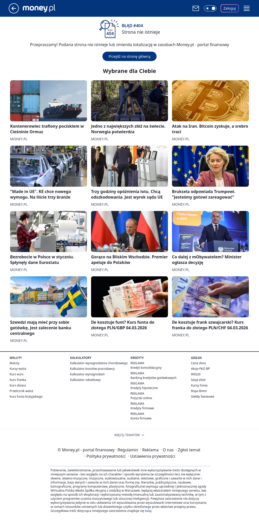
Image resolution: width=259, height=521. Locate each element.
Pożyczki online (141, 398)
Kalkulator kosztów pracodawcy (92, 368)
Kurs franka (18, 380)
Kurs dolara (18, 385)
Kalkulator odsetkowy (85, 380)
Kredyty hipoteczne (144, 388)
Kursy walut (18, 368)
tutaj (148, 511)
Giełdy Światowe (202, 396)
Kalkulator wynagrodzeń (87, 374)
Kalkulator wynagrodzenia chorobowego (98, 363)
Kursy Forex (199, 385)
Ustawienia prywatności (151, 456)
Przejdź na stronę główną (129, 56)
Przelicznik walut (21, 391)
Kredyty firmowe (142, 408)
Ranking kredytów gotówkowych (154, 378)
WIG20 (196, 374)
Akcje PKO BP (200, 368)
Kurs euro (17, 374)
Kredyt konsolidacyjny (146, 367)
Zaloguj (230, 8)
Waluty (14, 363)
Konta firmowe (141, 418)
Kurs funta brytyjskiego (26, 396)
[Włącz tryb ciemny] (210, 8)
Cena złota (198, 363)
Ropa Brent (199, 391)
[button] (247, 8)
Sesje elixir (198, 380)
